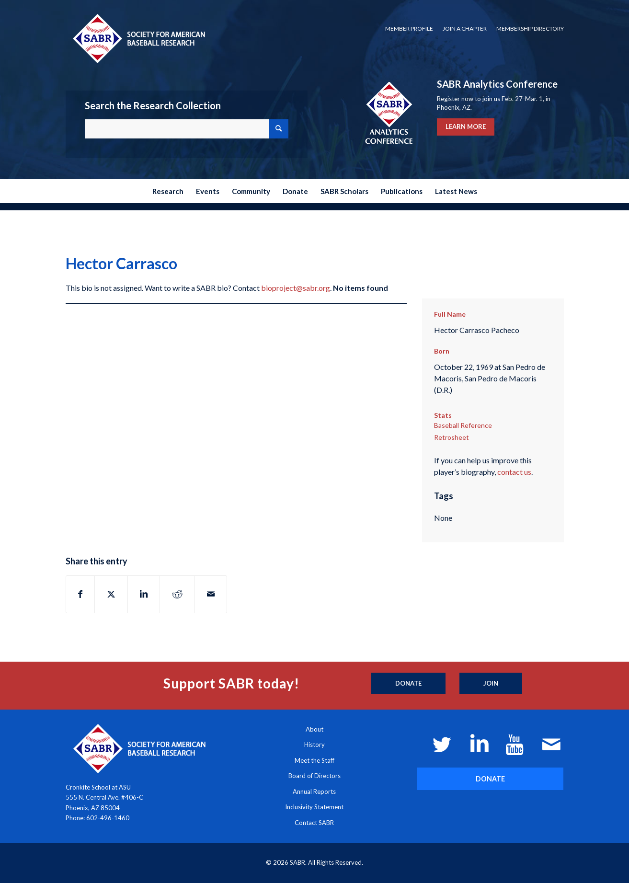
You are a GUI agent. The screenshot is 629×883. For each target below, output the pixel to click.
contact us (514, 471)
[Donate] (408, 684)
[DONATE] (490, 779)
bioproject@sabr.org (295, 287)
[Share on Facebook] (80, 594)
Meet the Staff (314, 760)
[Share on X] (111, 594)
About (314, 729)
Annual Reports (314, 791)
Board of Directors (314, 776)
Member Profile (409, 28)
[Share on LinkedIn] (144, 594)
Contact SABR (314, 822)
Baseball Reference (463, 425)
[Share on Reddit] (177, 594)
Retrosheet (451, 437)
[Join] (490, 684)
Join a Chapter (465, 28)
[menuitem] (409, 28)
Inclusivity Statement (314, 807)
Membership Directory (530, 28)
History (314, 744)
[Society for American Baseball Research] (138, 38)
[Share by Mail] (211, 594)
